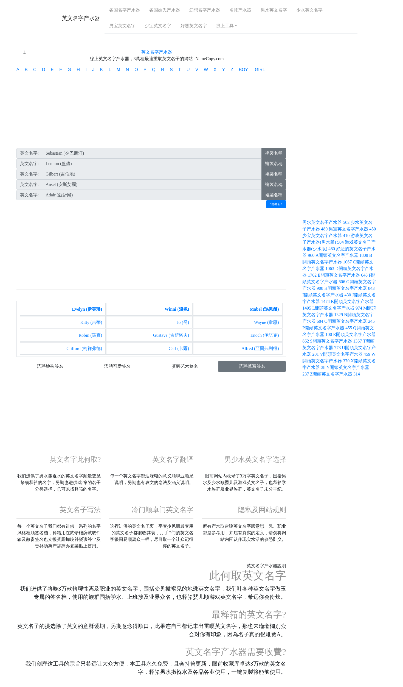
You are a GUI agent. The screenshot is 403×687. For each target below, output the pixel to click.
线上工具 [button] (225, 25)
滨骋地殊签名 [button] (50, 366)
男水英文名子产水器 (326, 222)
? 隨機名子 (276, 204)
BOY (244, 69)
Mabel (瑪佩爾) (264, 309)
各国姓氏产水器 (164, 10)
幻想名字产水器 (204, 10)
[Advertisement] (151, 111)
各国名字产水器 (124, 10)
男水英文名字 (274, 10)
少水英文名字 (309, 10)
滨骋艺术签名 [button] (185, 366)
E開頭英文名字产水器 (343, 275)
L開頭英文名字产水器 (337, 308)
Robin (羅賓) (90, 335)
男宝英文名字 (122, 25)
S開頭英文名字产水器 (336, 341)
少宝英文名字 (158, 25)
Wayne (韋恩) (266, 322)
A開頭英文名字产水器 (342, 255)
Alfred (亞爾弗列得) (260, 348)
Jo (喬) (183, 322)
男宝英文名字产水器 (352, 229)
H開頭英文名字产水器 (349, 288)
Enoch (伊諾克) (264, 335)
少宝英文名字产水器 (326, 235)
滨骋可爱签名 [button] (117, 366)
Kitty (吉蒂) (91, 322)
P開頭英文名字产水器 (327, 328)
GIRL (260, 69)
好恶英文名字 (194, 25)
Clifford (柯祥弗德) (84, 348)
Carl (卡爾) (179, 348)
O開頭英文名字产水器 (349, 321)
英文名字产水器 (81, 18)
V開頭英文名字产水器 (345, 354)
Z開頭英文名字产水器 (335, 374)
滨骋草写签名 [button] (252, 366)
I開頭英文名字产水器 (327, 295)
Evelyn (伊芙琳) (87, 309)
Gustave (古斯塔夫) (171, 335)
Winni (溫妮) (177, 309)
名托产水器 (240, 10)
